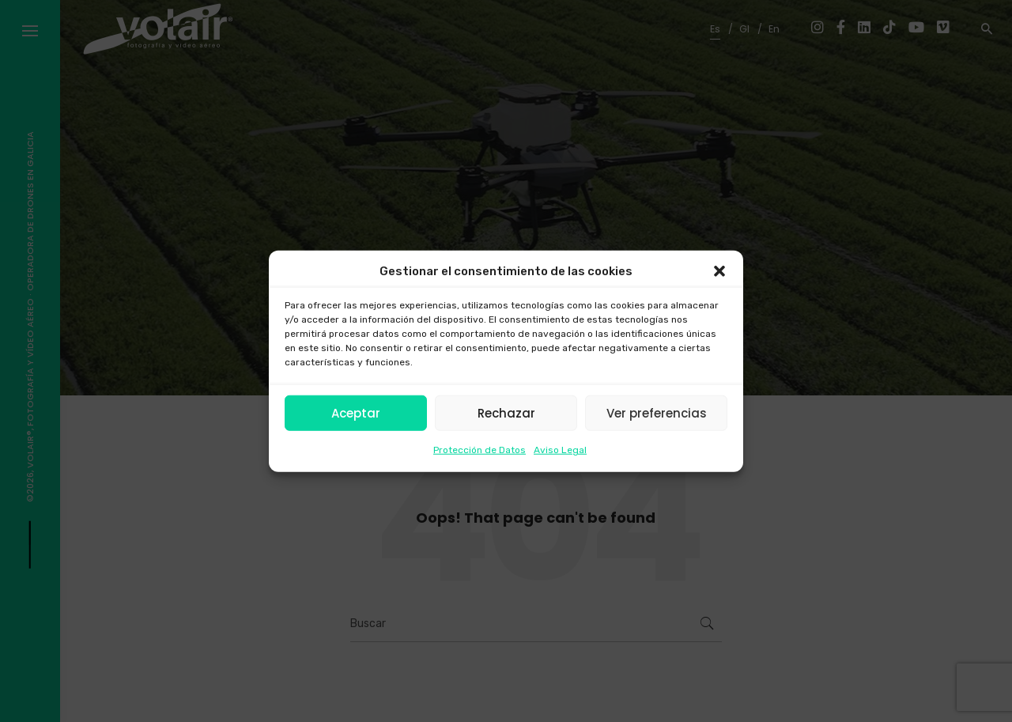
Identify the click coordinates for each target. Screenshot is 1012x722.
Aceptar (355, 412)
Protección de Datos (479, 450)
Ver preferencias (656, 412)
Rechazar (506, 412)
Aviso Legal (560, 450)
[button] (719, 271)
